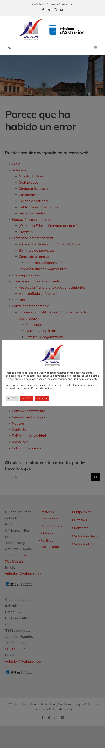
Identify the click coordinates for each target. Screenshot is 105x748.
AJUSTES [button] (12, 398)
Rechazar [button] (42, 398)
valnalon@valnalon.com (61, 4)
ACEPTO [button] (26, 398)
